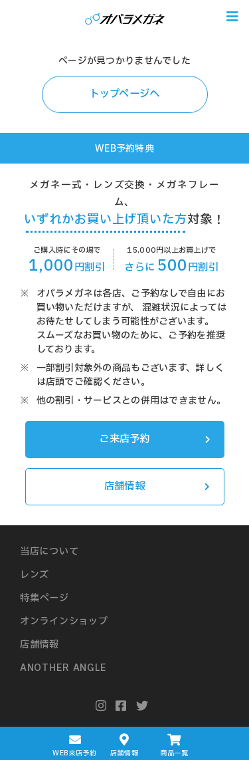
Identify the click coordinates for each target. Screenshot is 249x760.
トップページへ (125, 94)
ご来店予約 (154, 439)
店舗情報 (157, 486)
